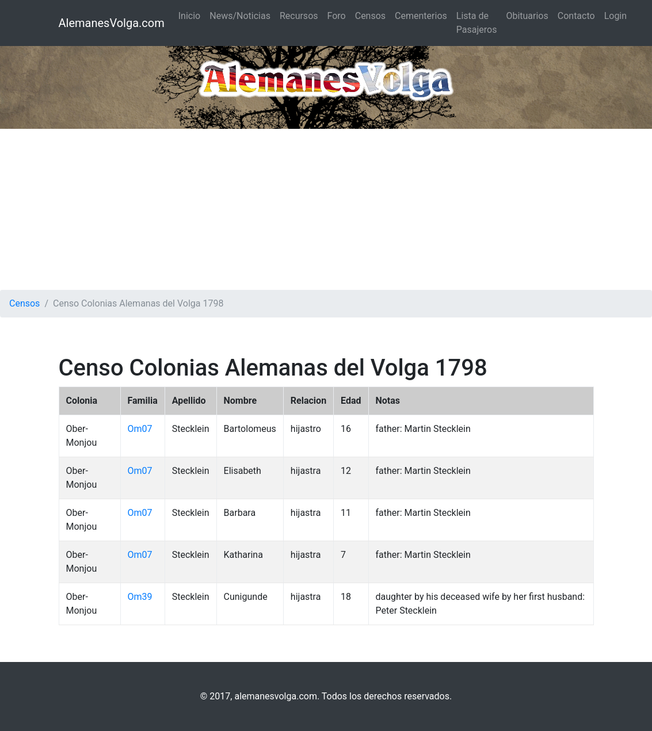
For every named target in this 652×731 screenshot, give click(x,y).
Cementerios (421, 15)
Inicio (189, 15)
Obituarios (527, 15)
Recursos (299, 15)
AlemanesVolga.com (112, 23)
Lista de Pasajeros (476, 22)
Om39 (140, 596)
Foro (336, 15)
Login (615, 15)
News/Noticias (239, 15)
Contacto (576, 15)
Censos (370, 15)
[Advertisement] (326, 209)
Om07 (140, 428)
